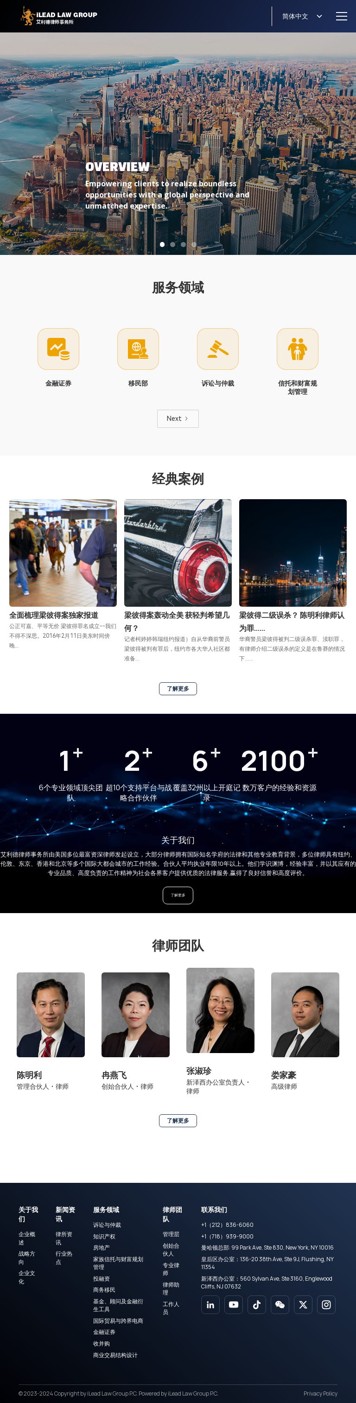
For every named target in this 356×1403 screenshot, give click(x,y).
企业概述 (27, 1238)
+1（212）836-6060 (227, 1225)
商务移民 (104, 1290)
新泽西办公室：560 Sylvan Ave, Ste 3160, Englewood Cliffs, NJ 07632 (266, 1282)
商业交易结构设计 (115, 1355)
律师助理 (171, 1288)
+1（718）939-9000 (227, 1236)
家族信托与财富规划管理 (118, 1263)
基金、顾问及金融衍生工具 (118, 1305)
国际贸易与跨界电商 (118, 1321)
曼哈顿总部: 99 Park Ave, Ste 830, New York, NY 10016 (267, 1247)
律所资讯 (64, 1238)
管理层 (171, 1234)
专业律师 (171, 1269)
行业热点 (64, 1257)
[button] (297, 16)
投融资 (101, 1278)
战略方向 (27, 1257)
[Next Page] (178, 419)
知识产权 (104, 1236)
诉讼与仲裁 (107, 1225)
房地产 (101, 1247)
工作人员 (171, 1308)
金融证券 (104, 1332)
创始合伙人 (171, 1249)
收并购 (101, 1343)
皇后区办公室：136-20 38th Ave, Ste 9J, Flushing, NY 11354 (267, 1263)
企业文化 (27, 1277)
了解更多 (178, 689)
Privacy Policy (320, 1393)
